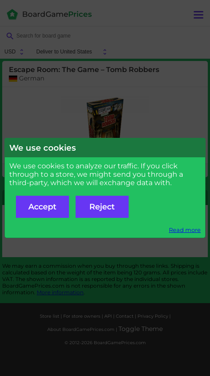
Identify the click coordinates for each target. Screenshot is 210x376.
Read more (185, 230)
